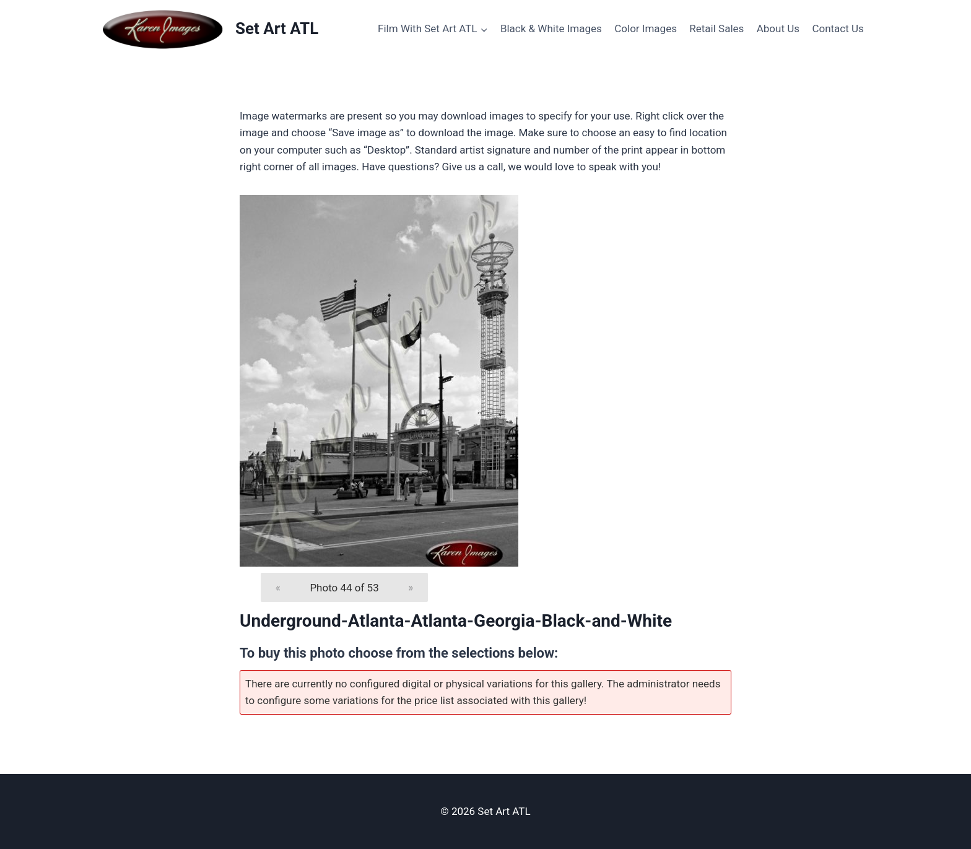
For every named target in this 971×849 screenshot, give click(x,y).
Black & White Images (551, 28)
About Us (778, 28)
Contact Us (837, 28)
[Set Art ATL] (209, 29)
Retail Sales (716, 28)
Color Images (645, 28)
